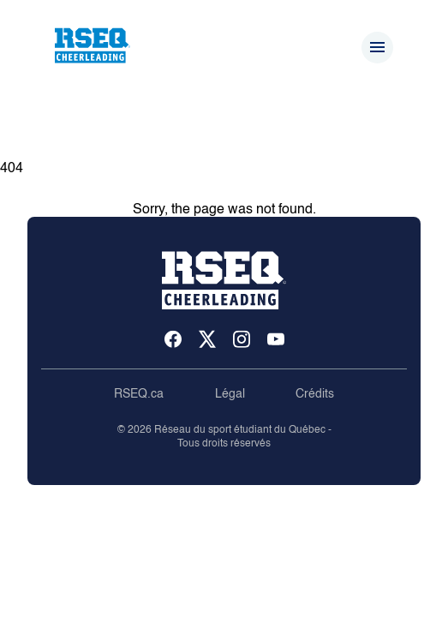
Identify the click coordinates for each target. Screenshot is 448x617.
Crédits (315, 394)
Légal (230, 394)
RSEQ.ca (139, 394)
